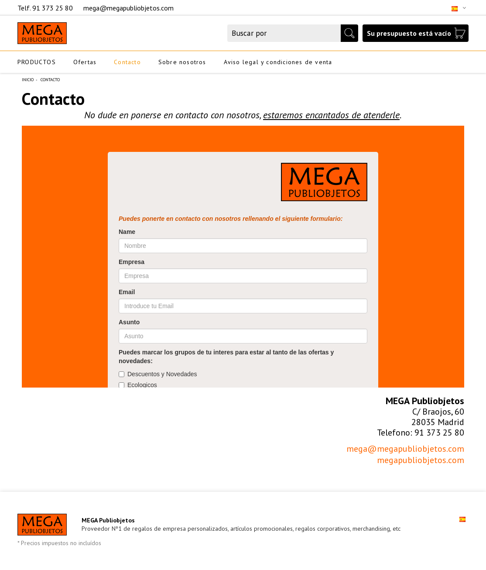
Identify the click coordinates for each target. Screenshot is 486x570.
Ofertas (84, 62)
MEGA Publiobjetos (108, 520)
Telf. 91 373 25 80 (46, 7)
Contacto (127, 62)
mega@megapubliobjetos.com (128, 7)
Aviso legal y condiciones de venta (278, 62)
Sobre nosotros (182, 62)
